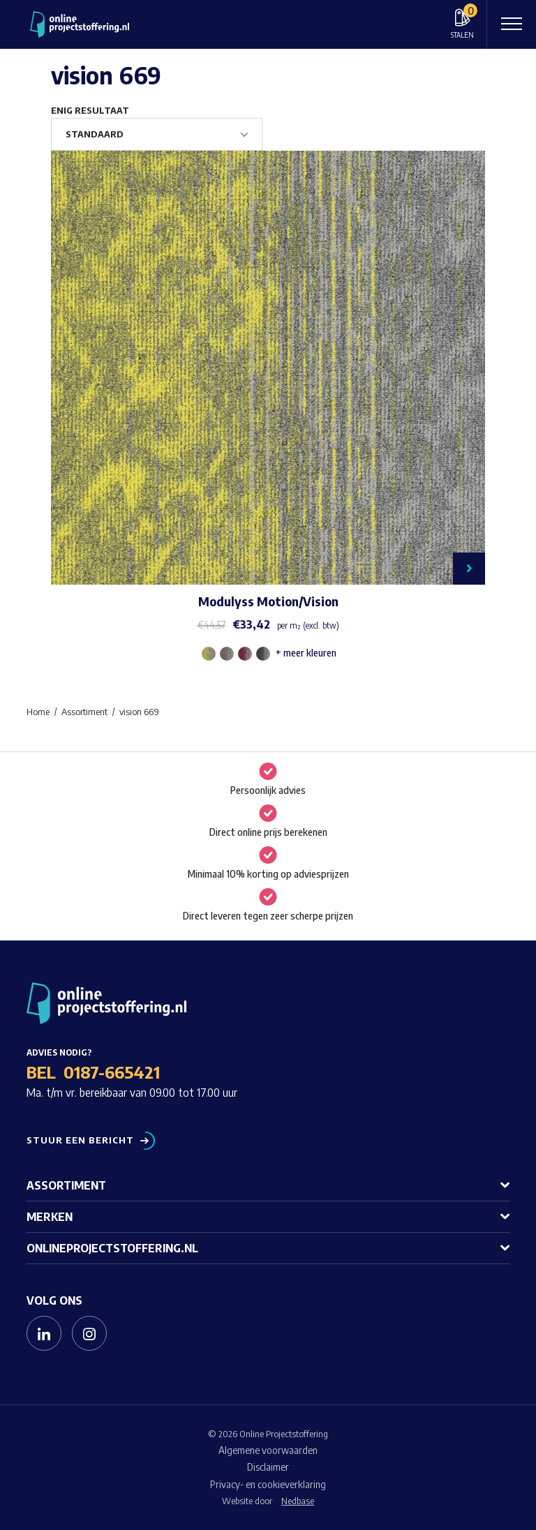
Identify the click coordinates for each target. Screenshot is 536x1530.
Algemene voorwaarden (268, 1450)
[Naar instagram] (89, 1333)
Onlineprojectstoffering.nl (112, 1248)
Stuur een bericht (80, 1140)
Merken (50, 1217)
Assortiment (66, 1185)
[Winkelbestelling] (156, 134)
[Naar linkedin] (44, 1333)
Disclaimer (268, 1467)
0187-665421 (112, 1071)
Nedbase (297, 1500)
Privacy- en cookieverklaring (268, 1484)
